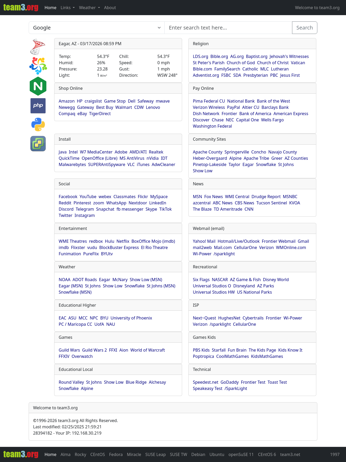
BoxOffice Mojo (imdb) (153, 241)
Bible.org (219, 56)
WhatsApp (116, 203)
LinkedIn (157, 203)
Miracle (134, 454)
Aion (123, 350)
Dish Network (206, 113)
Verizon (266, 247)
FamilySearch (227, 69)
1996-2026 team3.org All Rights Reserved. (75, 420)
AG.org (237, 56)
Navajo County (282, 152)
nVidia (153, 158)
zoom (98, 203)
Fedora (116, 454)
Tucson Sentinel (271, 203)
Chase (218, 120)
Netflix (122, 241)
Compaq (67, 113)
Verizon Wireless (209, 107)
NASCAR (220, 279)
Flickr (143, 196)
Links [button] (66, 7)
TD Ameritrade (228, 209)
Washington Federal (212, 126)
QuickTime (69, 158)
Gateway (85, 107)
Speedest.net (205, 382)
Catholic (250, 69)
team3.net (290, 454)
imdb (64, 247)
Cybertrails (253, 318)
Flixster (78, 247)
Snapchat (105, 209)
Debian (198, 454)
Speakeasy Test (207, 388)
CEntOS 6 (267, 454)
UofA (99, 324)
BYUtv (107, 254)
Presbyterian (255, 75)
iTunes (143, 164)
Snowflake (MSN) (75, 292)
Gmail (303, 241)
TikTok (165, 209)
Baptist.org (257, 56)
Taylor (234, 164)
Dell (131, 101)
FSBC (226, 75)
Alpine (235, 158)
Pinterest (82, 203)
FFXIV (64, 356)
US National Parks (254, 292)
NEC (230, 120)
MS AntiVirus (132, 158)
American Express (291, 113)
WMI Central (237, 196)
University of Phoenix (131, 318)
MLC (264, 69)
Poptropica (203, 356)
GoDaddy (229, 382)
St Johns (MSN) (161, 286)
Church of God (241, 63)
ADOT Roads (84, 279)
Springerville (237, 152)
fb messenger (129, 209)
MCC (83, 318)
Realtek (156, 152)
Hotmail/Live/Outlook (239, 241)
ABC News (223, 203)
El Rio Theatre (154, 247)
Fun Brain (237, 350)
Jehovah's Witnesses (289, 56)
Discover (201, 120)
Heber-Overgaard (210, 158)
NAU (110, 324)
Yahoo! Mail (204, 241)
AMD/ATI (138, 152)
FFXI (113, 350)
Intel (73, 152)
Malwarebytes (72, 164)
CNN (248, 209)
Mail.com (223, 247)
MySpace (159, 196)
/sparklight (224, 254)
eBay (82, 113)
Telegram (85, 209)
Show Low (202, 171)
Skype (151, 209)
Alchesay (157, 382)
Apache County (207, 152)
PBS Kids (201, 350)
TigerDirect (100, 113)
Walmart (123, 107)
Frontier (229, 113)
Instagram (85, 215)
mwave (163, 101)
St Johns (286, 164)
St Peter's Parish (208, 63)
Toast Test (277, 382)
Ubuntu (216, 454)
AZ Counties (296, 158)
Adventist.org (206, 75)
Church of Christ (273, 63)
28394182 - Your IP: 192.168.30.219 (67, 433)
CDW (139, 107)
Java (62, 152)
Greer (276, 158)
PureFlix (91, 254)
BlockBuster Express (119, 247)
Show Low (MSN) (146, 279)
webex (104, 196)
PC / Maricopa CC (75, 324)
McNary (120, 279)
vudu (92, 247)
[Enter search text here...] (97, 27)
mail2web (202, 247)
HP (80, 101)
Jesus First (290, 75)
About (110, 7)
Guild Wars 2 (94, 350)
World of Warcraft (148, 350)
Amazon (67, 101)
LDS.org (200, 56)
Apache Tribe (256, 158)
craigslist (93, 101)
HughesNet (229, 318)
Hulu (109, 241)
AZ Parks (265, 286)
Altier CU (251, 107)
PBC (274, 75)
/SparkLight (236, 388)
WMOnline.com (291, 247)
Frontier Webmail (278, 241)
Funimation (70, 254)
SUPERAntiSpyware (106, 164)
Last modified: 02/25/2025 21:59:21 (67, 427)
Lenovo (153, 107)
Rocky (80, 454)
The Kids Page (262, 350)
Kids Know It (290, 350)
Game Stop (115, 101)
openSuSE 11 (241, 454)
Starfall (219, 350)
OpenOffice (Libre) (99, 158)
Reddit (65, 203)
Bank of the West (273, 101)
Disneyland (244, 286)
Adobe (121, 152)
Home (51, 7)
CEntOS (97, 454)
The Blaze (202, 209)
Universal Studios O (212, 286)
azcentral (202, 203)
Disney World (276, 279)
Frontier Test (253, 382)
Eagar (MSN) (71, 286)
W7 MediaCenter (96, 152)
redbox (96, 241)
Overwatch (82, 356)
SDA (237, 75)
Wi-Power (202, 254)
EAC (62, 318)
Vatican (298, 63)
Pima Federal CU (209, 101)
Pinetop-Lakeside (209, 164)
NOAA (64, 279)
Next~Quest (204, 318)
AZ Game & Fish (245, 279)
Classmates (124, 196)
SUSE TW (178, 454)
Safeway (146, 101)
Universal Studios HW (214, 292)
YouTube (87, 196)
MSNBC (290, 196)
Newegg (67, 107)
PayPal (233, 107)
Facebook (68, 196)
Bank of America (255, 113)
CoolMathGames (232, 356)
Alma (66, 454)
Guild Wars (69, 350)
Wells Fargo (272, 120)
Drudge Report (266, 196)
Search (304, 27)
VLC (131, 164)
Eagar (248, 164)
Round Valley (71, 382)
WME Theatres (73, 241)
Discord (66, 209)
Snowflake (266, 164)
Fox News (213, 196)
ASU (73, 318)
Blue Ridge (136, 382)
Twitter (65, 215)
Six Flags (201, 279)
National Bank (241, 101)
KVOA (294, 203)
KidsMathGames (267, 356)
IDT (164, 158)
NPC (94, 318)
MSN (197, 196)
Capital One (247, 120)
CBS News (244, 203)
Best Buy (104, 107)
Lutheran (280, 69)
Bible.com (202, 69)
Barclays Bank (275, 107)
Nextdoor (137, 203)
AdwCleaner (163, 164)
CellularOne (245, 247)
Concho (258, 152)
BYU (104, 318)
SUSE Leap (155, 454)
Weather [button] (88, 7)
